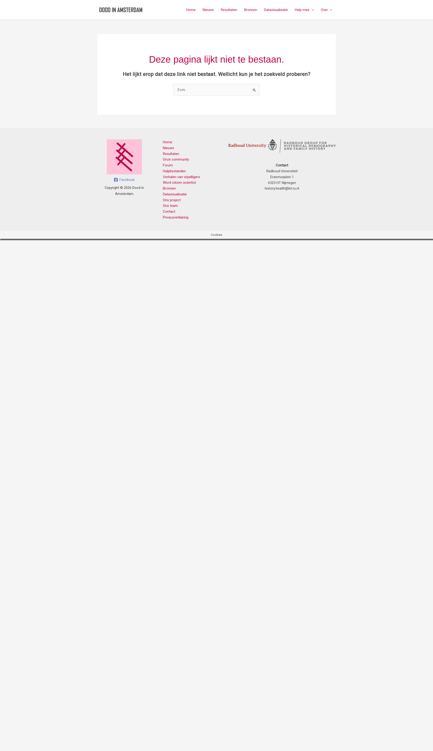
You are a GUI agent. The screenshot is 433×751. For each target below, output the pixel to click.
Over (326, 10)
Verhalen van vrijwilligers (181, 177)
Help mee (304, 10)
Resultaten (229, 10)
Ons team (170, 206)
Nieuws (208, 10)
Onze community (176, 159)
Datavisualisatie (276, 10)
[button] (311, 10)
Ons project (172, 200)
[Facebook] (124, 180)
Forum (168, 165)
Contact (169, 211)
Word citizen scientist (179, 182)
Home (191, 10)
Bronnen (250, 10)
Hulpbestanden (174, 171)
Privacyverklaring (175, 217)
